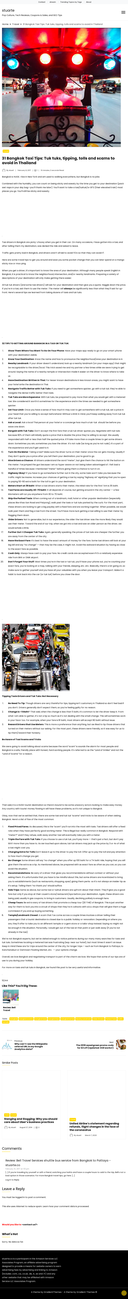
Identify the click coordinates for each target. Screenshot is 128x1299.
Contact (41, 2)
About (88, 2)
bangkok (13, 1019)
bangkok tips (53, 1019)
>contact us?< (30, 1224)
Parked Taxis (111, 1019)
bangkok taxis (40, 1019)
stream (53, 2)
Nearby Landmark (83, 1019)
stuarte (8, 10)
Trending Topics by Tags (71, 2)
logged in (20, 1197)
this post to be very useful (69, 967)
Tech (7, 1115)
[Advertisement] (24, 214)
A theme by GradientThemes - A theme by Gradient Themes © (64, 1292)
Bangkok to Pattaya (109, 946)
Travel (5, 151)
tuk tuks (6, 1022)
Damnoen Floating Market (33, 949)
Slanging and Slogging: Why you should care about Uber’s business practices (30, 1120)
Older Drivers (98, 1019)
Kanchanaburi (9, 949)
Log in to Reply (12, 1179)
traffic (120, 1019)
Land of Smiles (102, 750)
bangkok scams (26, 1019)
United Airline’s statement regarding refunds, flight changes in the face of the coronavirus (94, 1127)
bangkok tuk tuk (67, 1019)
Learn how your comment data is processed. (66, 1206)
